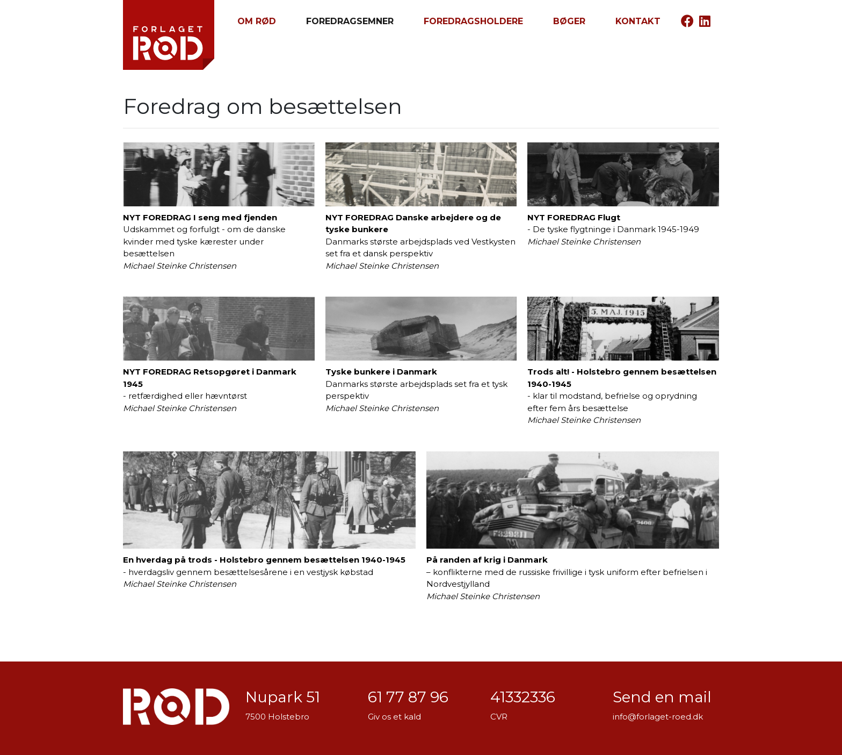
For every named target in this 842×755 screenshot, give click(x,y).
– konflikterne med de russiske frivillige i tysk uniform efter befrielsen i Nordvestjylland (572, 526)
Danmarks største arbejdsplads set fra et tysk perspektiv (421, 355)
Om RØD (256, 21)
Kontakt (637, 21)
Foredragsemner (350, 21)
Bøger (569, 21)
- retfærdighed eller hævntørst (219, 355)
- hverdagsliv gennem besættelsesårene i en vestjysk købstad (269, 520)
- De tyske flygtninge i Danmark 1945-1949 (623, 194)
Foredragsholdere (473, 21)
